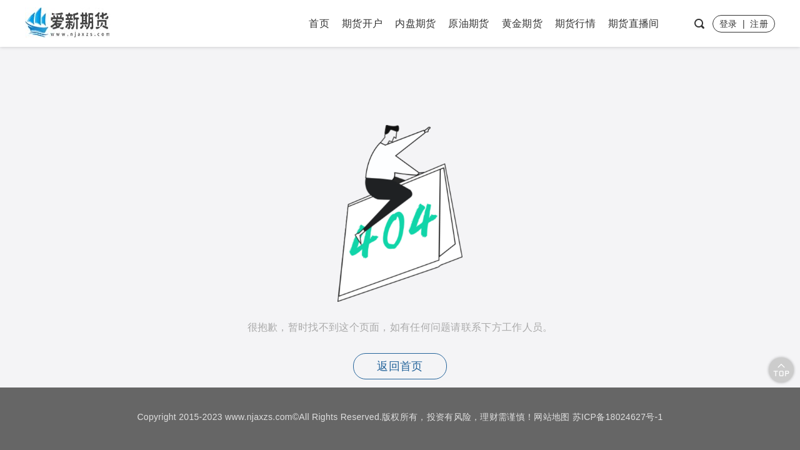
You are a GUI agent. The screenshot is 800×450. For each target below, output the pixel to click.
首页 (319, 23)
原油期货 (468, 23)
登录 (728, 24)
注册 (759, 24)
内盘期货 (415, 23)
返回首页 (399, 366)
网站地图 (551, 417)
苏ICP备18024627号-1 (617, 417)
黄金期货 (522, 23)
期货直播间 (633, 23)
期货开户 (362, 23)
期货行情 (575, 23)
